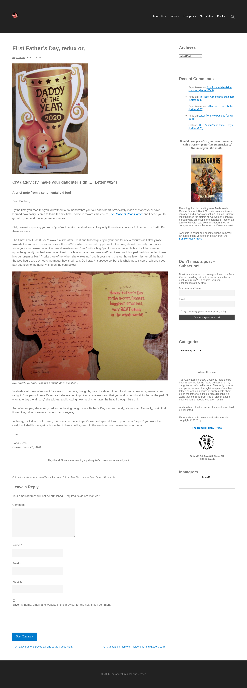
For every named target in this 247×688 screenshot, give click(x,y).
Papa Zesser (18, 57)
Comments (109, 477)
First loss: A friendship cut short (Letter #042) (210, 89)
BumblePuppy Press (190, 238)
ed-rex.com (55, 477)
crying (41, 477)
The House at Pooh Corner (89, 477)
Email (16, 563)
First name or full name (190, 288)
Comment (19, 504)
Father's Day (69, 477)
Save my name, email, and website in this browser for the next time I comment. (61, 604)
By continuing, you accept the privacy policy (203, 311)
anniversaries (30, 477)
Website (17, 581)
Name (17, 545)
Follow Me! (206, 477)
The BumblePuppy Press (207, 428)
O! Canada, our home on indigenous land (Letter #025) (135, 646)
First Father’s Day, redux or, (48, 48)
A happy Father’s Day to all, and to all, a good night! (42, 646)
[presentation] (33, 618)
